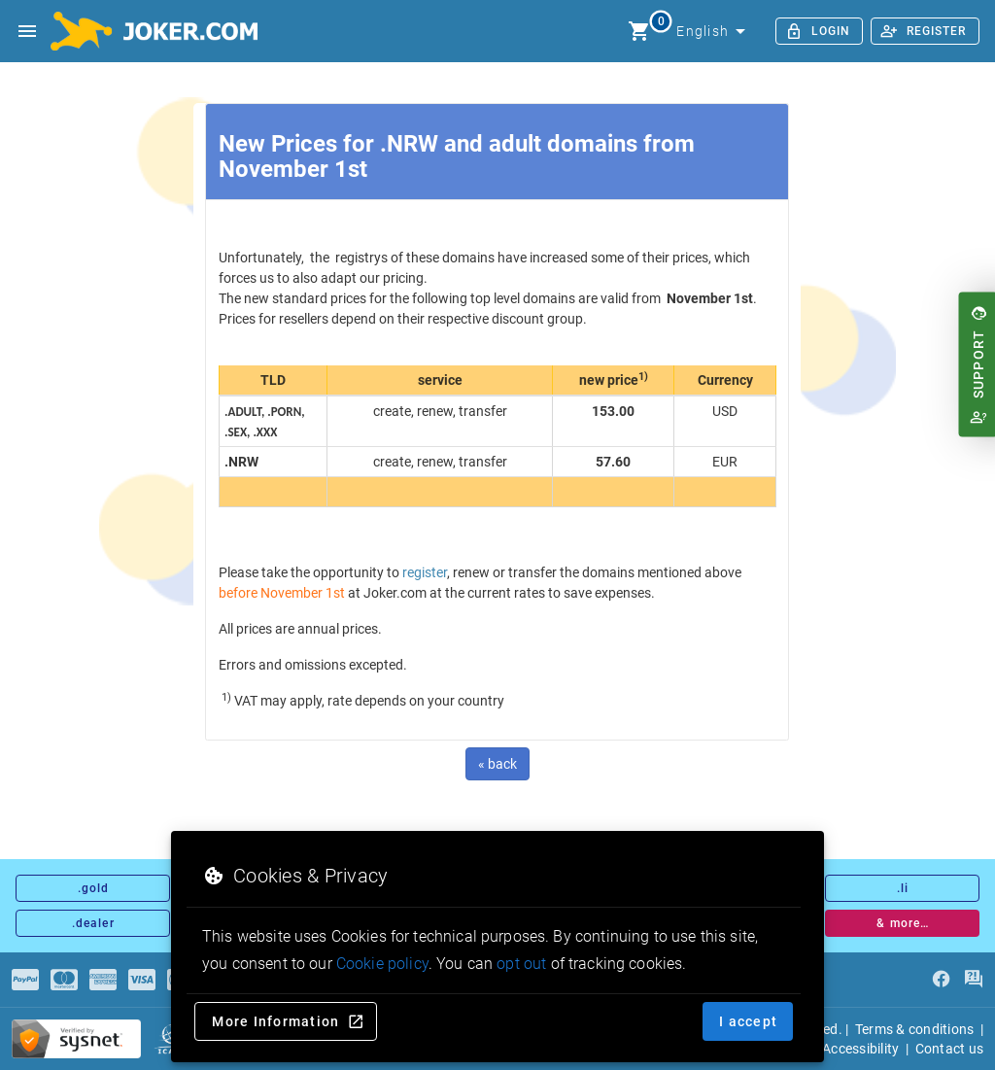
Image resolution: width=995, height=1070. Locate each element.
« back (497, 764)
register (424, 572)
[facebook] (941, 979)
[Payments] (25, 979)
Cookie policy (382, 963)
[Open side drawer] (27, 31)
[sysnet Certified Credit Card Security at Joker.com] (76, 1038)
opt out (521, 963)
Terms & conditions (915, 1029)
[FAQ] (973, 979)
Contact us (949, 1048)
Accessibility (860, 1048)
